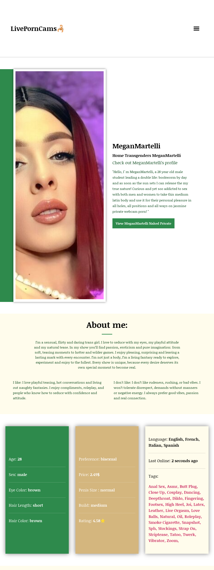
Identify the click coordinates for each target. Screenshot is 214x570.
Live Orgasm (177, 510)
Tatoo (175, 534)
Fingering (194, 498)
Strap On (187, 528)
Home (118, 155)
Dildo (177, 498)
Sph (152, 528)
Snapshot (191, 522)
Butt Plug (188, 486)
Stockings (167, 528)
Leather (156, 510)
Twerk (189, 534)
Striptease (158, 534)
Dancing (192, 492)
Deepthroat (159, 498)
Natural (167, 516)
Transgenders (138, 155)
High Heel (174, 504)
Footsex (156, 504)
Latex (199, 504)
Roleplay (193, 516)
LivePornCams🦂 (38, 28)
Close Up (157, 492)
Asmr (172, 486)
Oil (179, 516)
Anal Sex (157, 486)
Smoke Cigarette (164, 522)
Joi (188, 504)
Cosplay (174, 492)
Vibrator (156, 540)
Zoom (172, 540)
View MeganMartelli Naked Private (143, 223)
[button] (196, 28)
